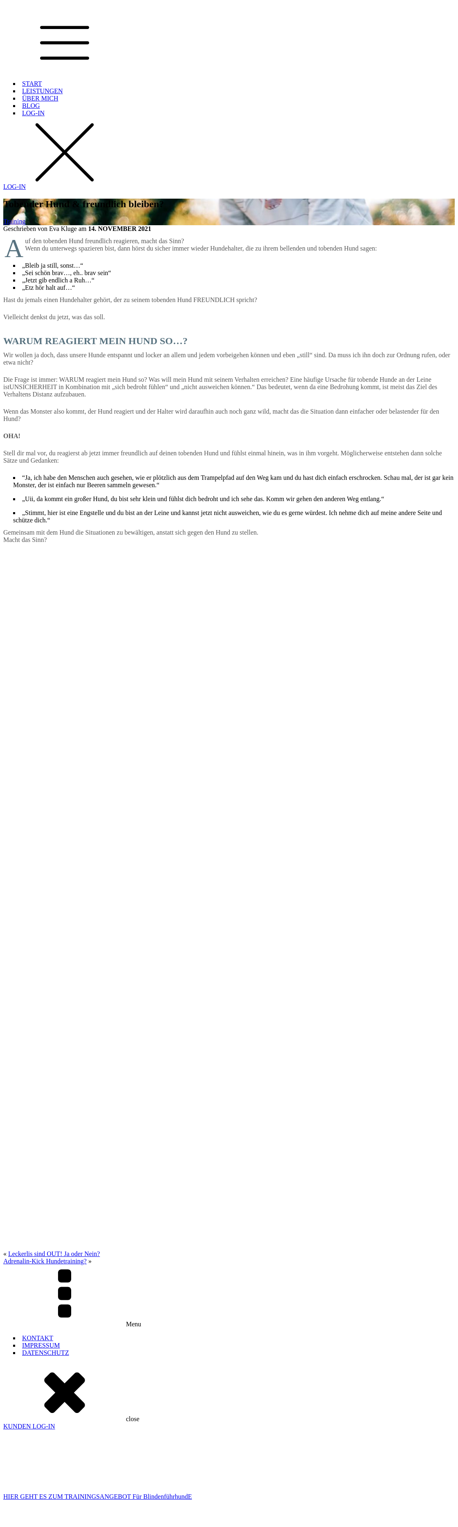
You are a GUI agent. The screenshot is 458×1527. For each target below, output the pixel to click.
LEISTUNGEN (42, 90)
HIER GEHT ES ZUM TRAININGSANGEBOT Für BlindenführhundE (97, 1349)
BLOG (31, 105)
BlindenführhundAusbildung (25, 1446)
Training (14, 221)
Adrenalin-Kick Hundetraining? (45, 1114)
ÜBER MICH (40, 98)
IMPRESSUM (41, 1198)
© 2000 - (68, 1519)
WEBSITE (176, 1519)
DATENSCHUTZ (45, 1205)
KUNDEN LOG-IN (29, 1279)
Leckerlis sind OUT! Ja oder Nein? (54, 1107)
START (32, 83)
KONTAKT (37, 1191)
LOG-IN (33, 113)
